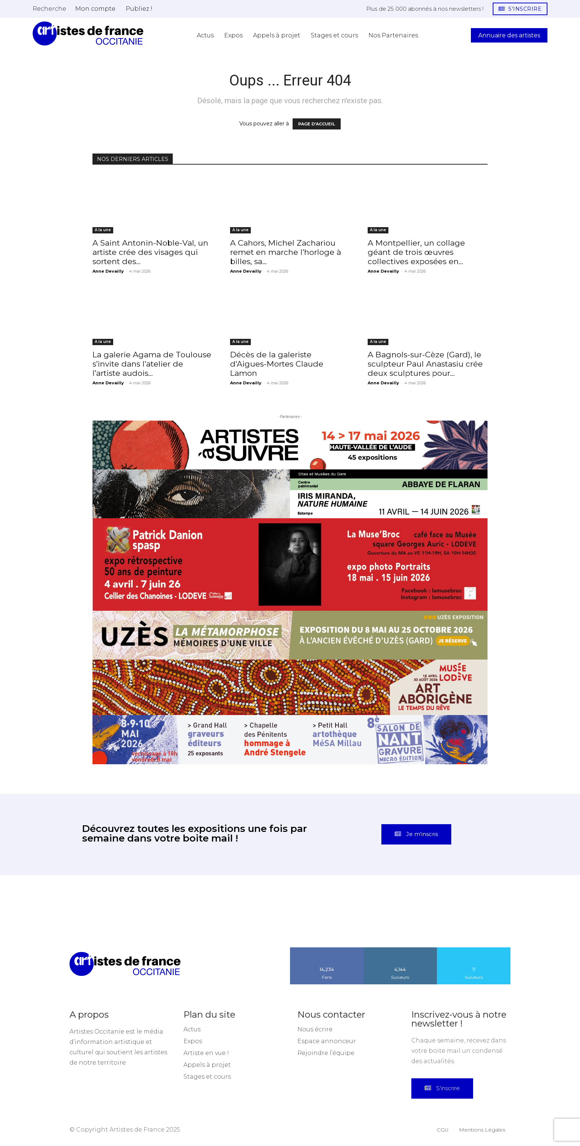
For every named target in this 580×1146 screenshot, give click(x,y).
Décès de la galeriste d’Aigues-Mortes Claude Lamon (276, 364)
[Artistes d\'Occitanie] (88, 33)
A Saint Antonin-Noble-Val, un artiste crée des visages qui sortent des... (150, 252)
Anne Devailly (108, 271)
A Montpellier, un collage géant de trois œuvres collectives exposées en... (416, 252)
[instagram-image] (36, 911)
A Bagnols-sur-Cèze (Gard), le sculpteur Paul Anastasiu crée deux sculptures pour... (425, 364)
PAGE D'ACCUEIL (316, 124)
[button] (49, 8)
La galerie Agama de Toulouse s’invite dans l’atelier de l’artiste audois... (151, 364)
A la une (103, 229)
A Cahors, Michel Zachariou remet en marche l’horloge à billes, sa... (285, 252)
